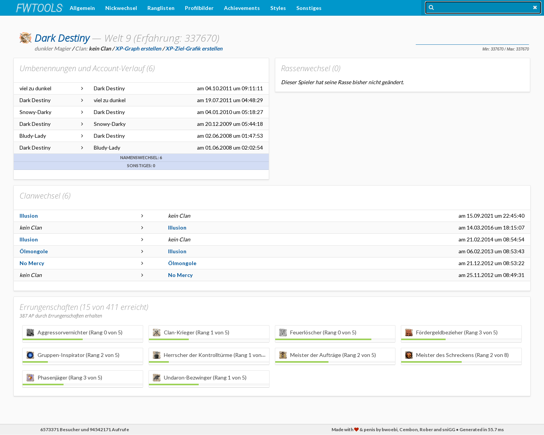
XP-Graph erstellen (138, 48)
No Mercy (32, 263)
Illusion (29, 215)
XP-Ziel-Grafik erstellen (193, 48)
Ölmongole (34, 251)
